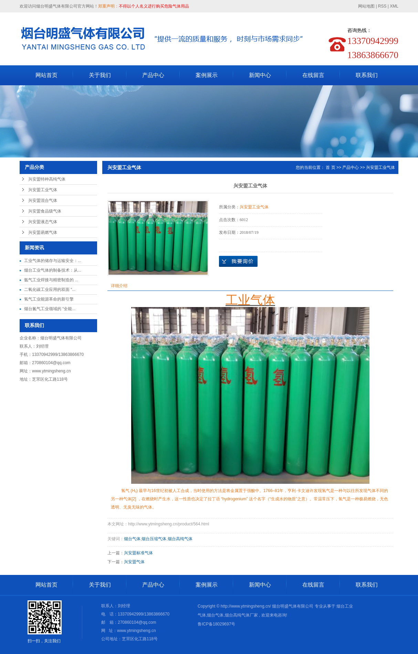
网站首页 (46, 75)
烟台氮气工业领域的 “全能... (49, 308)
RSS (382, 6)
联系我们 (367, 75)
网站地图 (367, 6)
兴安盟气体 (134, 561)
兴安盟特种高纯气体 (46, 179)
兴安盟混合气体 (42, 200)
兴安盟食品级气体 (44, 211)
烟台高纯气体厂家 (241, 615)
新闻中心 (260, 75)
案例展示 (207, 75)
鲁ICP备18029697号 (216, 624)
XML (394, 6)
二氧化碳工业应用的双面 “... (49, 289)
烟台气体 (132, 538)
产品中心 (153, 75)
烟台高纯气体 (180, 538)
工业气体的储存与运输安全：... (52, 260)
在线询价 (238, 261)
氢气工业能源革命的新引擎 (49, 299)
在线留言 (313, 75)
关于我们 (100, 75)
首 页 (330, 167)
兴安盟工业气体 (42, 189)
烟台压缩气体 (154, 538)
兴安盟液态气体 (42, 221)
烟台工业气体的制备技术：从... (52, 270)
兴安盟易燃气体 (42, 232)
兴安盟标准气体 (138, 553)
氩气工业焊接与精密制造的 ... (51, 279)
